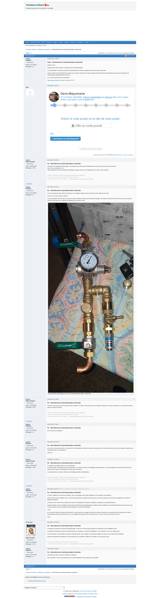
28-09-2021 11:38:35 (53, 58)
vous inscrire (118, 53)
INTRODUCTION (35, 42)
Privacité (90, 594)
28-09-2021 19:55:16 (53, 85)
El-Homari (29, 522)
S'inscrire (43, 45)
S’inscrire (73, 42)
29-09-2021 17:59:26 (53, 459)
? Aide (86, 42)
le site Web (29, 184)
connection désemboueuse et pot (37, 581)
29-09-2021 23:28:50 (53, 548)
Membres (49, 42)
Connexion (80, 42)
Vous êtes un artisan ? (128, 154)
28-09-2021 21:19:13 (53, 424)
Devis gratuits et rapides (89, 596)
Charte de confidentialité (98, 154)
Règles (55, 42)
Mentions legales (82, 594)
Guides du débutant (68, 594)
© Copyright (79, 596)
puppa (28, 59)
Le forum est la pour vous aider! (88, 591)
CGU (75, 594)
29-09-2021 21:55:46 (53, 522)
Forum (95, 594)
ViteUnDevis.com (118, 154)
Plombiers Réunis (31, 49)
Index (27, 42)
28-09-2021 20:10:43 (53, 187)
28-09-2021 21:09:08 (53, 399)
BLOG (43, 42)
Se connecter (37, 45)
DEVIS (61, 42)
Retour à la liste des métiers (91, 149)
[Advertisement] (80, 25)
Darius (28, 160)
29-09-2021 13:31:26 (53, 442)
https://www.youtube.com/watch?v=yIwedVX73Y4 (60, 80)
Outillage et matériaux (44, 49)
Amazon (66, 42)
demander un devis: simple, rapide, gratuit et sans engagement (69, 175)
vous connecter (109, 53)
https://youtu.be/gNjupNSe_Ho (55, 168)
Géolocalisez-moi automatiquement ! (65, 139)
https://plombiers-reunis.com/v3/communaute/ (81, 179)
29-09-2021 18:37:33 (53, 489)
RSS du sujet (130, 56)
